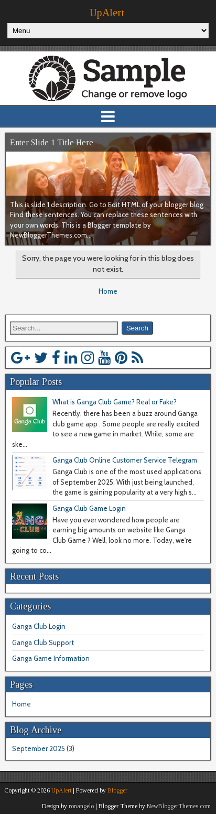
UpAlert (107, 12)
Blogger (117, 790)
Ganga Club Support (43, 642)
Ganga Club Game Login (89, 508)
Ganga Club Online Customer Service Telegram (124, 460)
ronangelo (81, 806)
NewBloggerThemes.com (179, 806)
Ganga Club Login (39, 626)
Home (108, 291)
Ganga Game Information (51, 658)
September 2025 (38, 748)
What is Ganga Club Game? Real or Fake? (114, 402)
